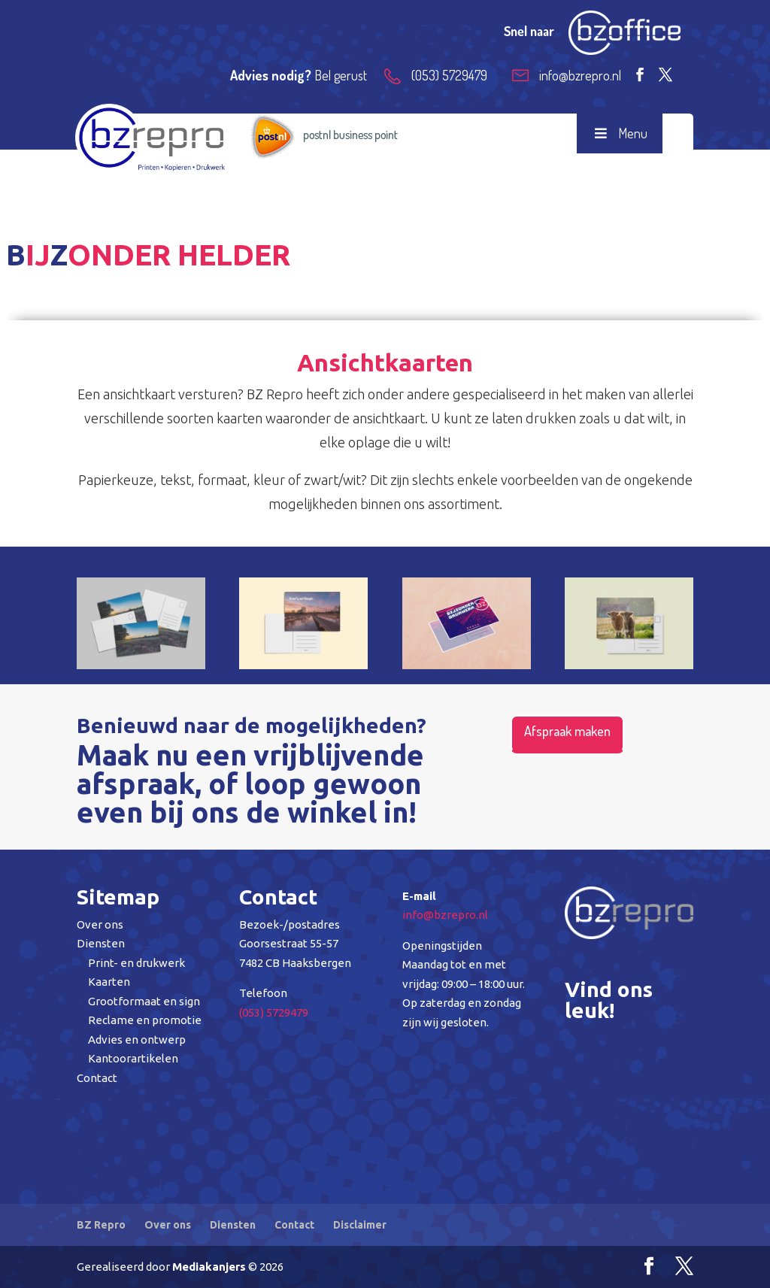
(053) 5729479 (273, 1012)
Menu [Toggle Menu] (619, 133)
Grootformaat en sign (144, 1001)
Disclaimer (360, 1225)
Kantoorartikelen (133, 1058)
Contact (97, 1077)
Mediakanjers (209, 1266)
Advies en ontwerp (137, 1039)
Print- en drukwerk (136, 962)
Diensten (101, 943)
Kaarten (109, 981)
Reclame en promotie (145, 1020)
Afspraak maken (567, 731)
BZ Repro (101, 1225)
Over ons (100, 924)
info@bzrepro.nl (445, 914)
